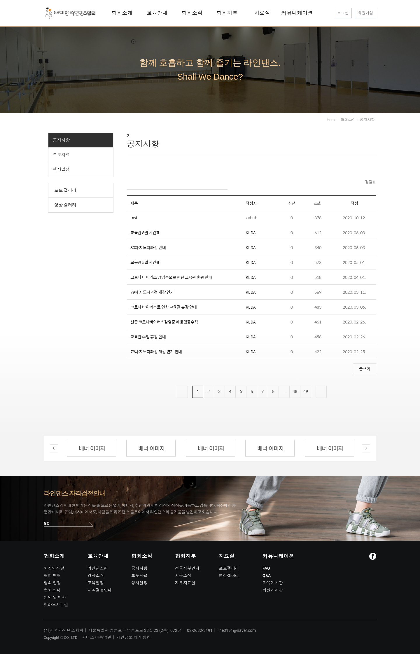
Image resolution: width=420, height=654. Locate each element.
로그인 (343, 13)
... (284, 391)
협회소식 (348, 120)
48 (295, 391)
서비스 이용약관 (96, 637)
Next (366, 448)
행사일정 (61, 169)
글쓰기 (364, 369)
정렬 (369, 182)
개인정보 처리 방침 (133, 637)
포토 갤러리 (65, 190)
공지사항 (61, 140)
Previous (54, 448)
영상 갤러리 (65, 205)
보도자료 (61, 155)
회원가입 (365, 13)
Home (331, 120)
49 (305, 391)
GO (47, 523)
